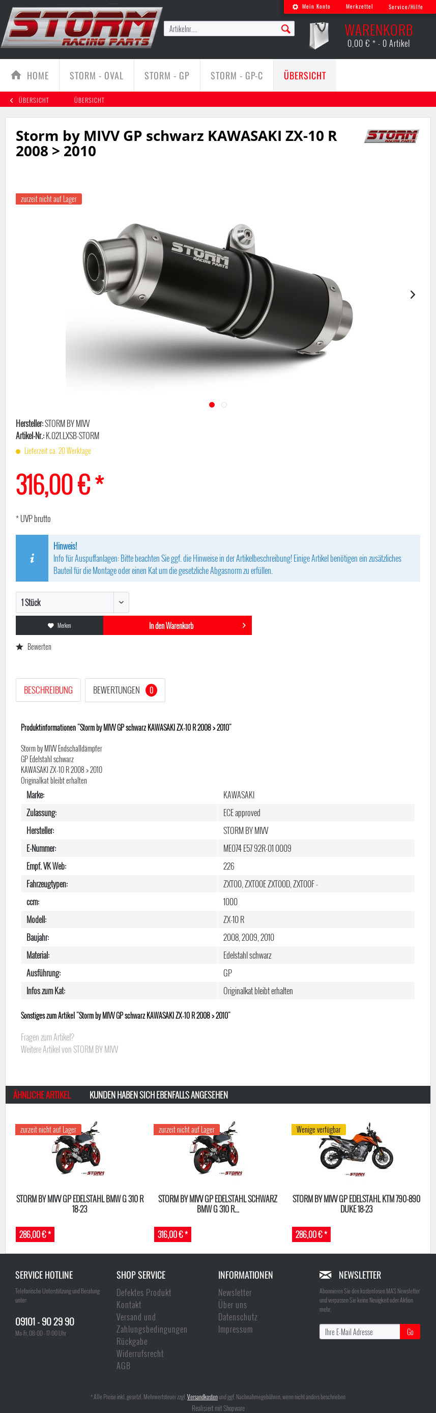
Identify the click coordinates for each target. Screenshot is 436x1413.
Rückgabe (132, 1341)
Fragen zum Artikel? (47, 1037)
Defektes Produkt (144, 1292)
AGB (124, 1366)
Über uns (232, 1305)
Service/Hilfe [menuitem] (406, 7)
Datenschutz (237, 1317)
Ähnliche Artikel (41, 1094)
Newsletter (235, 1292)
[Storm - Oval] (97, 75)
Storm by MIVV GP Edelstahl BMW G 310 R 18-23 (79, 1204)
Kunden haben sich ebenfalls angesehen (159, 1094)
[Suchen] (286, 28)
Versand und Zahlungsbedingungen (152, 1323)
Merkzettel (359, 6)
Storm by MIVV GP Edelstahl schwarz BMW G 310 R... (217, 1204)
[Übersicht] (305, 75)
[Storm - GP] (167, 75)
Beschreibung (48, 689)
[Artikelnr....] (229, 28)
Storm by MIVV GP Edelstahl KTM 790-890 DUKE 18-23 (356, 1204)
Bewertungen (125, 690)
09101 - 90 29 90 (44, 1321)
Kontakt (129, 1305)
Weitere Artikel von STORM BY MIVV (69, 1049)
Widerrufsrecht (140, 1353)
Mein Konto (311, 6)
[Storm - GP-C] (236, 75)
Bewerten (33, 646)
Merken (59, 625)
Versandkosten (202, 1396)
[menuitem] (311, 7)
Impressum (235, 1329)
